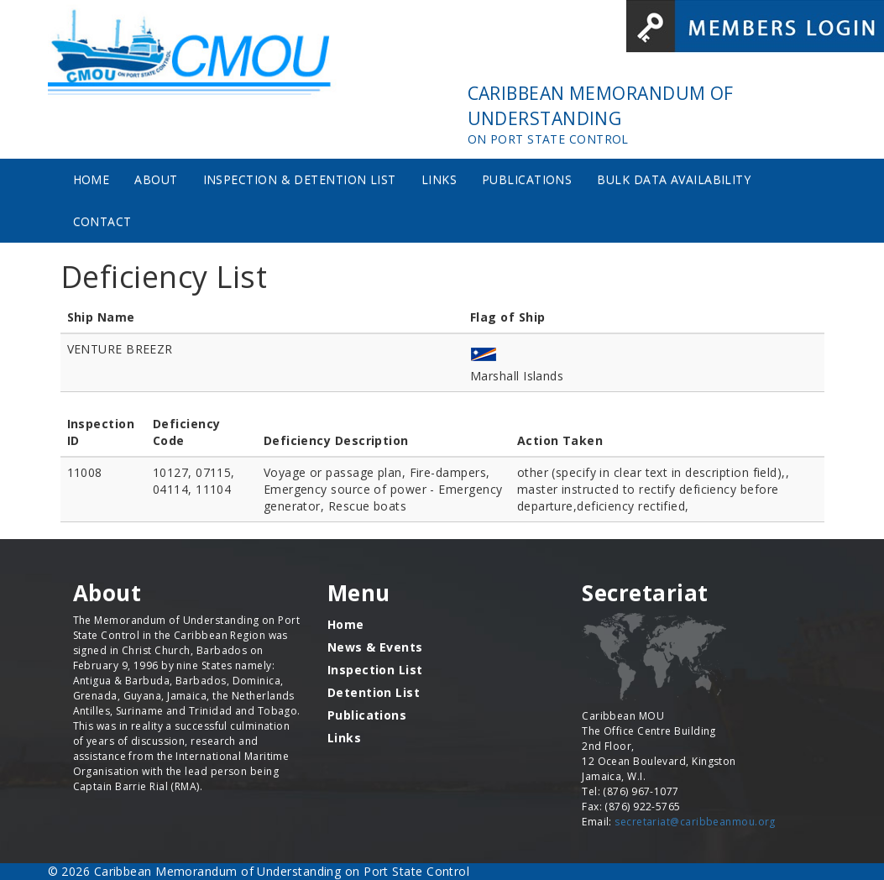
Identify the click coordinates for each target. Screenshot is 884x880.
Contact (102, 221)
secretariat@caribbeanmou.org (695, 822)
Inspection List (375, 670)
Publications (527, 179)
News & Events (375, 647)
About (155, 179)
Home (91, 179)
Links (439, 179)
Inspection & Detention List (299, 179)
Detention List (373, 692)
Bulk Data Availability (674, 179)
